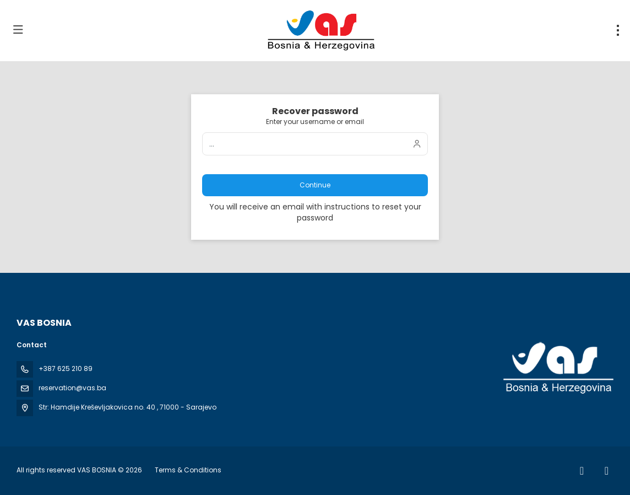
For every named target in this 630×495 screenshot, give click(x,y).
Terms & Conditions (188, 470)
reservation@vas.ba (72, 387)
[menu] (617, 30)
